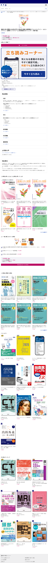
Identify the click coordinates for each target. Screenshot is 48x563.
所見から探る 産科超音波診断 (9, 254)
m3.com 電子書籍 (3, 12)
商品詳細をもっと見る (8, 89)
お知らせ (2, 561)
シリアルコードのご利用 (30, 561)
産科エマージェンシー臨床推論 (10, 250)
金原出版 (3, 32)
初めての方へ (27, 559)
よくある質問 (3, 559)
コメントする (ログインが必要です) (8, 152)
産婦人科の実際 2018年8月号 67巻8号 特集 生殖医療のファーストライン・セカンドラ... (21, 248)
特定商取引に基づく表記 (30, 557)
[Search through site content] (22, 8)
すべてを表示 (43, 232)
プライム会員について (5, 557)
